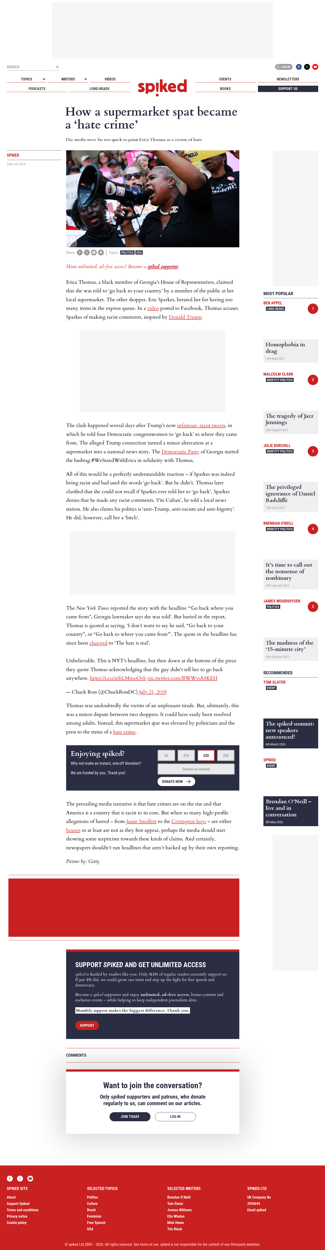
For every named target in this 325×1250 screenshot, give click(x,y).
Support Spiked (18, 1203)
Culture (92, 1203)
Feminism (94, 1216)
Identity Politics (280, 380)
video (153, 308)
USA (139, 252)
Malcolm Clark (278, 374)
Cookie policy (17, 1223)
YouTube (315, 67)
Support (87, 1025)
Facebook (299, 67)
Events (225, 79)
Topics (26, 79)
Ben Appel (272, 303)
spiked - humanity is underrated (162, 88)
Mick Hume (175, 1223)
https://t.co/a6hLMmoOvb (118, 678)
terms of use (149, 1244)
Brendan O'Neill (278, 523)
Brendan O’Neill (178, 1197)
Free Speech (96, 1223)
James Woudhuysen (281, 601)
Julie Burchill (277, 445)
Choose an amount (196, 769)
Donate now (172, 781)
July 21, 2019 (153, 692)
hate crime (124, 731)
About (11, 1197)
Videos (110, 79)
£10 (186, 755)
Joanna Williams (179, 1210)
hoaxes (73, 830)
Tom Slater (274, 682)
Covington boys (189, 821)
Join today (130, 1116)
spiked (269, 759)
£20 (206, 755)
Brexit (91, 1210)
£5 (166, 755)
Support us (288, 89)
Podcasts (37, 89)
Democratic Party (180, 451)
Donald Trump (185, 317)
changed (99, 643)
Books (225, 89)
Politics (127, 252)
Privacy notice (17, 1216)
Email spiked (256, 1210)
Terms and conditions (22, 1210)
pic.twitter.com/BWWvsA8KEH (182, 678)
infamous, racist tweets (201, 425)
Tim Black (174, 1229)
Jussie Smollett (141, 821)
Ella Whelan (176, 1216)
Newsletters (288, 79)
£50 (226, 755)
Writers (68, 79)
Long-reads (100, 89)
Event (271, 688)
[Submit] (57, 66)
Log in (283, 67)
